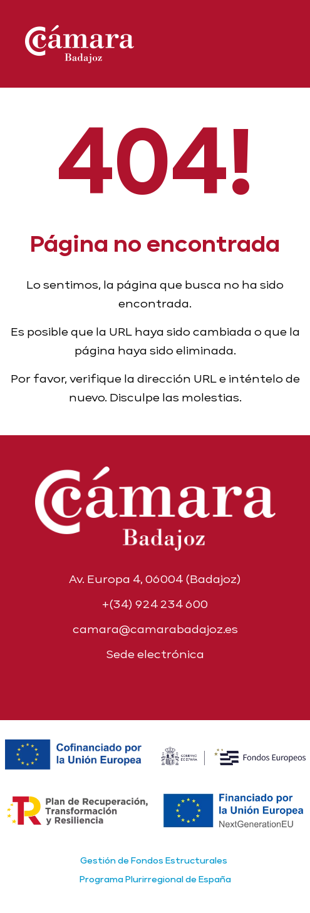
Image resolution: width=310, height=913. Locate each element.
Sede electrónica (155, 654)
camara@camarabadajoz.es (155, 629)
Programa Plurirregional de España (155, 879)
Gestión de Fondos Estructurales (153, 860)
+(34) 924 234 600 (155, 604)
